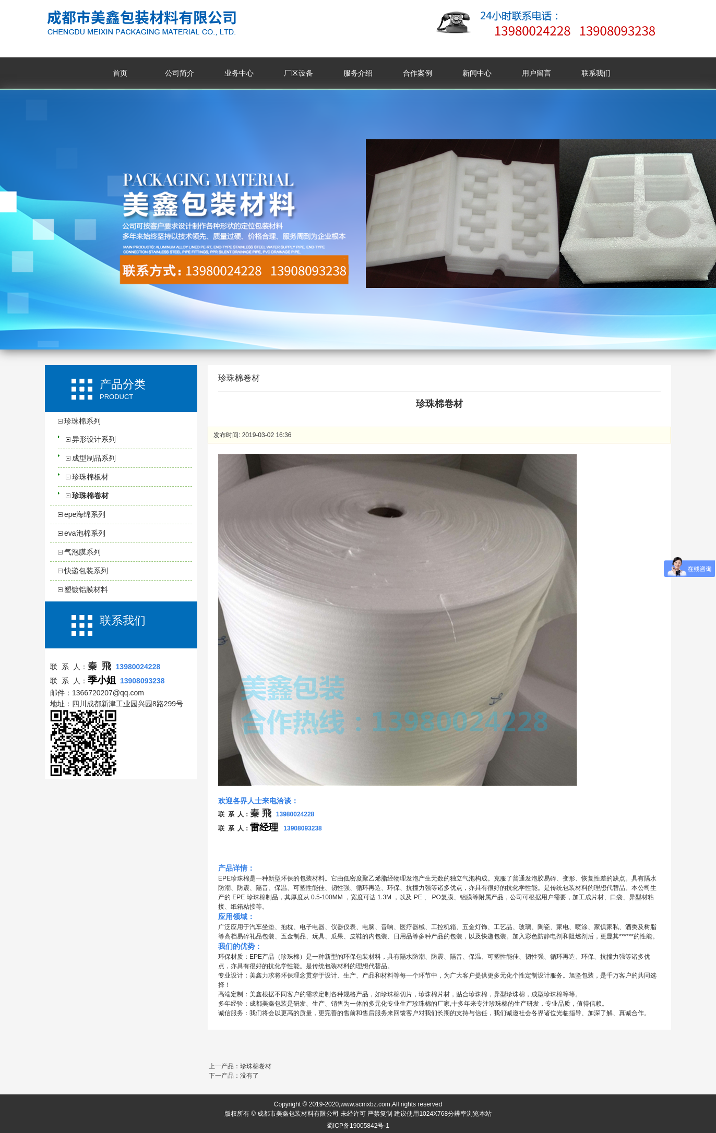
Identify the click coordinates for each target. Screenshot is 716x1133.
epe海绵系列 (84, 514)
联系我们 (596, 73)
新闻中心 (477, 73)
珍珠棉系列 (82, 421)
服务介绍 (358, 73)
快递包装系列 (86, 570)
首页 (120, 73)
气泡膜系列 (82, 552)
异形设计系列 (94, 439)
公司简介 (179, 73)
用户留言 (536, 73)
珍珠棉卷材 (90, 495)
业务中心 (239, 73)
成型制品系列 (94, 458)
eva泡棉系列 (84, 533)
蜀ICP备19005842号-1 (358, 1125)
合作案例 (417, 73)
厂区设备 (298, 73)
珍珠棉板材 (90, 477)
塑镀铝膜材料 (86, 589)
